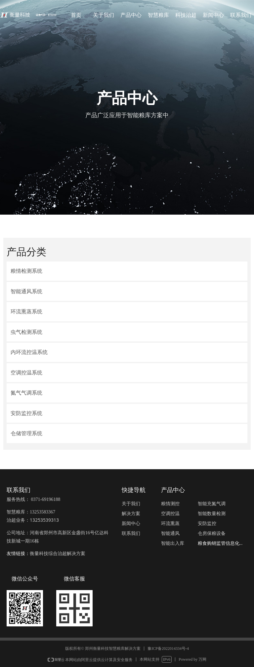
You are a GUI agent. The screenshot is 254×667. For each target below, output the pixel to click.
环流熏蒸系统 (26, 311)
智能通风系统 (26, 291)
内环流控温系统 (29, 352)
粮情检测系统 (26, 271)
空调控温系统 (26, 372)
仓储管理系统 (26, 433)
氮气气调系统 (26, 393)
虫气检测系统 (26, 332)
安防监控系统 (26, 413)
